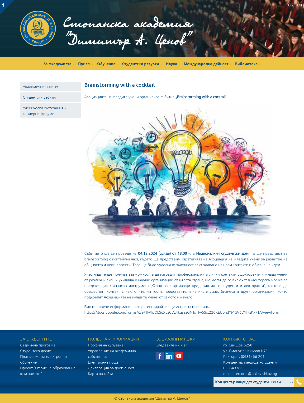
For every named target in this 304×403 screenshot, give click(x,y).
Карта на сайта (100, 373)
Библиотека (246, 64)
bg (290, 5)
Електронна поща (103, 362)
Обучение (106, 64)
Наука (171, 64)
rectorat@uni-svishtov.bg (255, 373)
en (299, 5)
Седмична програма (37, 345)
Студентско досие (35, 351)
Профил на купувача (106, 345)
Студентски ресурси (140, 64)
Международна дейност (206, 64)
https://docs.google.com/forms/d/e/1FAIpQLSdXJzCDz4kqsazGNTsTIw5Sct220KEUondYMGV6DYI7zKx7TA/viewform (181, 312)
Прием (84, 64)
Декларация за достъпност (111, 368)
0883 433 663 (254, 382)
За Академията (57, 64)
